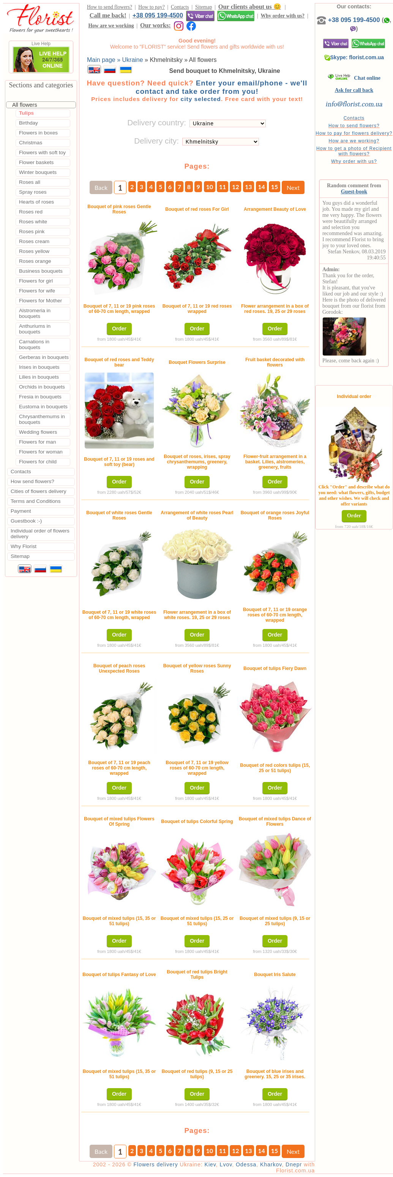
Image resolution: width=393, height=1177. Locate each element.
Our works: (155, 25)
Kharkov (271, 1164)
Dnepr (294, 1164)
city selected (200, 99)
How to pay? (151, 7)
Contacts (180, 7)
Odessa (246, 1164)
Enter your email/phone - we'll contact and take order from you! (221, 87)
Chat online (354, 78)
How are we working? (353, 141)
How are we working (111, 25)
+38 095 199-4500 (158, 15)
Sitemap (203, 7)
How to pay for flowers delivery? (354, 133)
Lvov (226, 1164)
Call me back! (108, 15)
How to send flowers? (109, 7)
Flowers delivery (156, 1164)
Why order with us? (282, 16)
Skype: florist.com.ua (354, 57)
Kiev (210, 1164)
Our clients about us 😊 (249, 6)
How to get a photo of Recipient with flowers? (353, 151)
